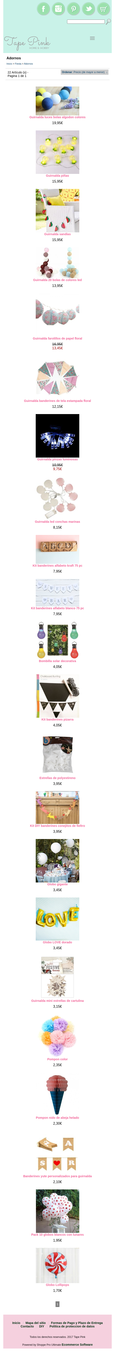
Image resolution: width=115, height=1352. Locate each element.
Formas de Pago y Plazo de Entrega (77, 1323)
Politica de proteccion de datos (72, 1326)
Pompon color (57, 1059)
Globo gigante (57, 884)
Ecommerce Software (77, 1344)
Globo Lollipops (57, 1285)
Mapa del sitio (35, 1323)
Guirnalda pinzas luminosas (57, 459)
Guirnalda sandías (57, 234)
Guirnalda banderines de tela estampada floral (57, 401)
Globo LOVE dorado (57, 942)
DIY (41, 1326)
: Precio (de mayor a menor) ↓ (84, 72)
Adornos (28, 63)
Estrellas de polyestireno (57, 778)
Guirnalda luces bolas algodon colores (57, 117)
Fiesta (18, 63)
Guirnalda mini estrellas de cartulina (57, 1000)
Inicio (9, 63)
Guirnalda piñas (57, 175)
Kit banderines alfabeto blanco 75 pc (57, 608)
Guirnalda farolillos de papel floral (57, 338)
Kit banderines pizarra (57, 719)
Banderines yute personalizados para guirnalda (57, 1176)
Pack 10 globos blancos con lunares (57, 1234)
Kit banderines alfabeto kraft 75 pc (58, 565)
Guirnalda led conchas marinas (57, 521)
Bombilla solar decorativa (57, 661)
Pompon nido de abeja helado (57, 1117)
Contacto (27, 1326)
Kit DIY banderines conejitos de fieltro (57, 826)
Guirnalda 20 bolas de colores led (57, 280)
